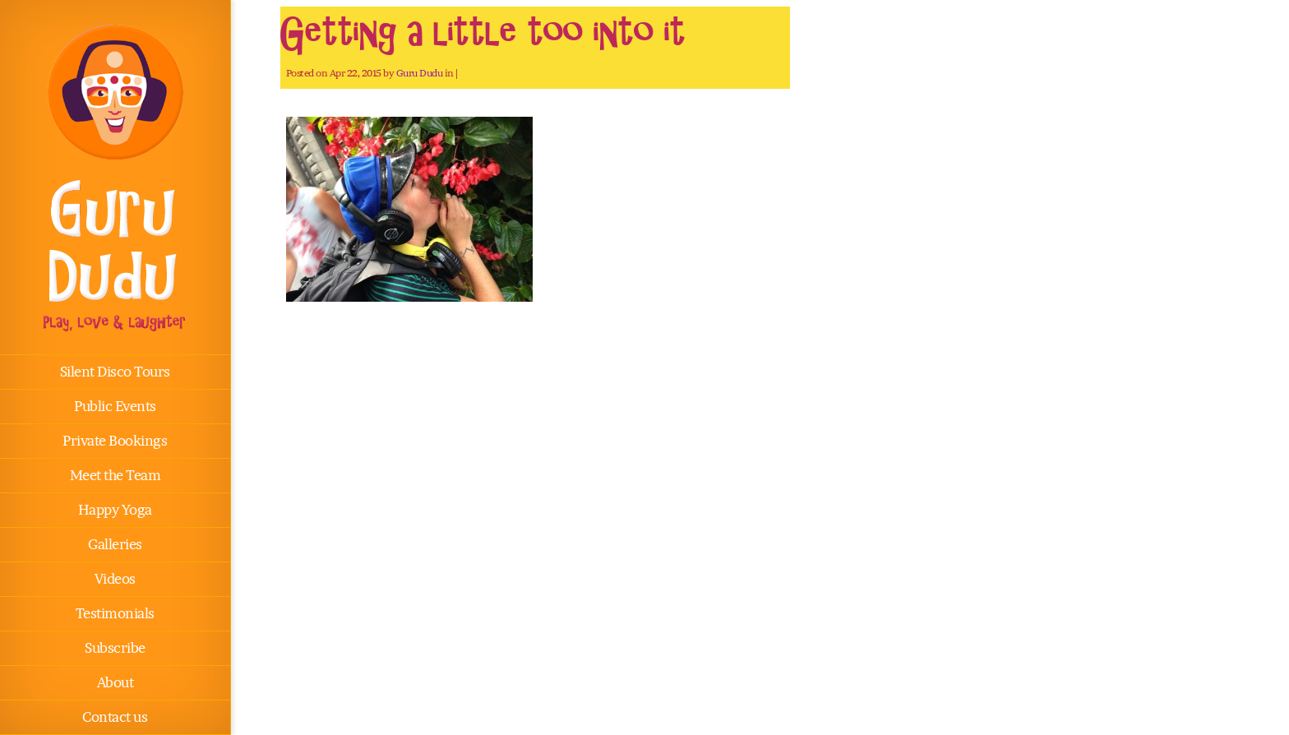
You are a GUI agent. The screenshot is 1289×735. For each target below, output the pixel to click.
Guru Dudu (419, 73)
